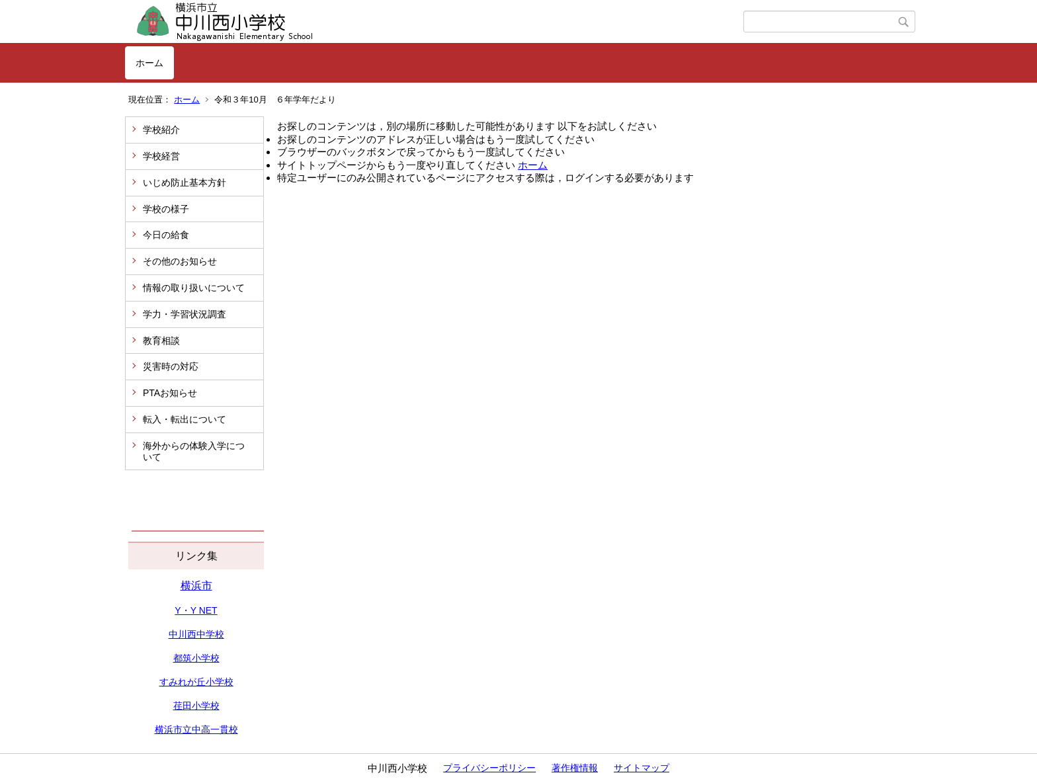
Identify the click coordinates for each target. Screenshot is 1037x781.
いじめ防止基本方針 (184, 182)
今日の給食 (166, 234)
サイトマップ (641, 767)
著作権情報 (575, 767)
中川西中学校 (196, 634)
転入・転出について (184, 419)
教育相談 (161, 340)
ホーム (149, 63)
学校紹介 (161, 129)
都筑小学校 (196, 658)
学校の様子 (166, 209)
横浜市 (196, 585)
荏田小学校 (196, 705)
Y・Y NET (196, 610)
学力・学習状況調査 (184, 314)
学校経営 (161, 156)
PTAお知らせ (170, 393)
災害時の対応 (170, 366)
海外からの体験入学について (194, 451)
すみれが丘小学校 (196, 682)
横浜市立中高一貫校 (196, 729)
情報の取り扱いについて (194, 287)
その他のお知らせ (180, 261)
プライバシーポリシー (489, 767)
